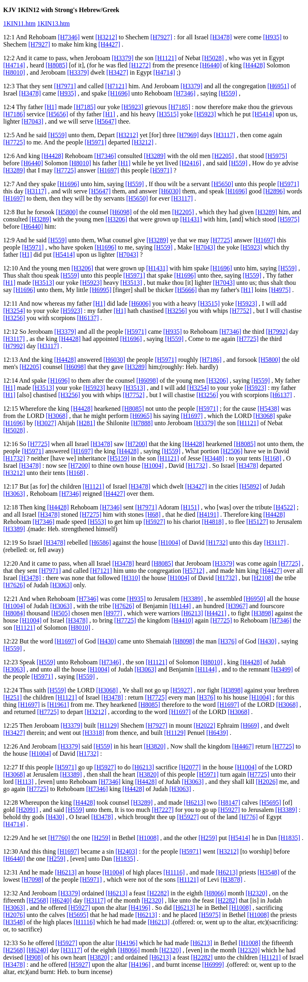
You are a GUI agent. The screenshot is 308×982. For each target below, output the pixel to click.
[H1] (51, 106)
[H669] (250, 725)
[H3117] (224, 135)
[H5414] (263, 114)
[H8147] (229, 802)
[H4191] (208, 514)
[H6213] (192, 613)
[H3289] (155, 155)
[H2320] (256, 893)
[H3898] (262, 613)
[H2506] (231, 451)
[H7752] (240, 310)
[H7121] (116, 86)
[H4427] (109, 44)
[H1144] (180, 606)
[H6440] (211, 65)
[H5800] (67, 212)
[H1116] (174, 872)
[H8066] (215, 893)
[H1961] (58, 704)
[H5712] (193, 570)
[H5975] (276, 155)
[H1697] (108, 170)
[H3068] (56, 415)
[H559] (228, 93)
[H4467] (243, 746)
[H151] (190, 507)
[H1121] (166, 58)
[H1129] (108, 725)
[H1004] (153, 465)
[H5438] (268, 408)
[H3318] (93, 732)
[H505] (60, 613)
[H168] (272, 458)
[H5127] (257, 521)
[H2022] (204, 725)
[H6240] (60, 900)
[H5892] (250, 486)
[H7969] (188, 135)
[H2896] (274, 191)
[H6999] (213, 964)
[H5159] (118, 458)
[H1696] (119, 93)
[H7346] (68, 37)
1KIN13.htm (53, 23)
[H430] (106, 641)
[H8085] (56, 65)
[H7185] (84, 106)
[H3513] (43, 282)
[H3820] (155, 746)
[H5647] (105, 121)
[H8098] (184, 641)
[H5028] (213, 58)
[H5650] (222, 184)
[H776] (248, 817)
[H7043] (32, 121)
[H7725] (14, 142)
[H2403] (126, 851)
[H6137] (88, 317)
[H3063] (14, 493)
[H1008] (147, 837)
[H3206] (116, 219)
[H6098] (121, 212)
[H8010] (14, 72)
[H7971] (65, 86)
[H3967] (236, 606)
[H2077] (190, 767)
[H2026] (267, 781)
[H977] (112, 613)
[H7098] (32, 879)
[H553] (97, 521)
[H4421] (215, 613)
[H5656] (57, 114)
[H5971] (95, 142)
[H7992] (277, 331)
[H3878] (231, 879)
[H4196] (139, 907)
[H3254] (14, 310)
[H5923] (132, 106)
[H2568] (37, 900)
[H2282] (158, 893)
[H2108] (262, 577)
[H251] (12, 697)
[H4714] (14, 65)
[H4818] (213, 521)
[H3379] (123, 58)
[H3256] (176, 310)
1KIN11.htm (19, 23)
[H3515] (167, 114)
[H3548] (268, 872)
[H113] (24, 781)
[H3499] (282, 669)
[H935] (272, 37)
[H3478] (221, 37)
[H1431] (191, 219)
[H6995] (100, 289)
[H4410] (182, 620)
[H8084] (14, 613)
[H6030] (169, 191)
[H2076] (14, 914)
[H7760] (59, 837)
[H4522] (284, 507)
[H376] (227, 641)
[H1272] (140, 65)
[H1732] (14, 458)
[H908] (33, 957)
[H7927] (161, 37)
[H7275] (90, 514)
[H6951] (278, 86)
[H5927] (154, 521)
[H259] (101, 837)
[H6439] (217, 732)
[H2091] (27, 809)
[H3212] (106, 37)
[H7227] (163, 809)
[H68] (152, 514)
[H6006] (140, 303)
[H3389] (14, 528)
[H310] (131, 577)
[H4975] (279, 289)
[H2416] (190, 163)
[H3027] (45, 423)
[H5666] (186, 289)
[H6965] (141, 415)
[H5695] (270, 802)
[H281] (86, 423)
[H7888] (142, 423)
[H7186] (14, 114)
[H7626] (14, 585)
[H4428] (254, 65)
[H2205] (223, 155)
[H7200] (136, 443)
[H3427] (117, 72)
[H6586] (100, 542)
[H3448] (213, 458)
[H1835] (289, 837)
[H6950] (254, 598)
